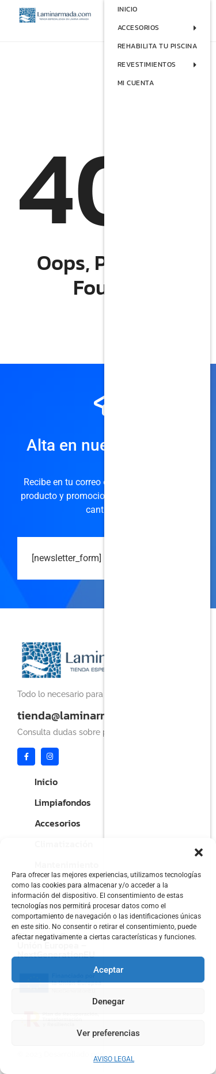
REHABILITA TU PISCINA (158, 46)
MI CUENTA (136, 83)
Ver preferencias (108, 1033)
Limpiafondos (63, 802)
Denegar (108, 1001)
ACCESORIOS (164, 27)
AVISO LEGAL (113, 1059)
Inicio (46, 782)
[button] (198, 852)
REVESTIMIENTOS (164, 64)
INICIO (128, 9)
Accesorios (58, 823)
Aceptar (108, 970)
